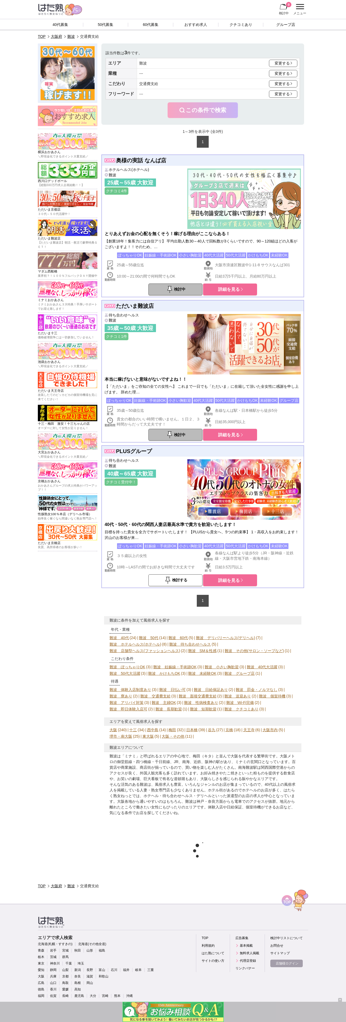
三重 (150, 970)
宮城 (65, 950)
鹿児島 (79, 996)
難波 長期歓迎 (168, 709)
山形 (89, 950)
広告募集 (241, 938)
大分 (93, 996)
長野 (89, 970)
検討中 (285, 8)
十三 (133, 730)
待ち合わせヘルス (124, 315)
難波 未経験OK (202, 673)
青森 (41, 950)
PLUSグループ (134, 451)
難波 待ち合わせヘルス (190, 644)
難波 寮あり (120, 696)
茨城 (53, 957)
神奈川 (55, 963)
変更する (282, 63)
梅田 (172, 730)
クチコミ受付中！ (121, 482)
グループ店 (285, 24)
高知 (77, 989)
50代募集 (106, 24)
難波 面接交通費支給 (198, 696)
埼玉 (81, 963)
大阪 (113, 730)
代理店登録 (248, 961)
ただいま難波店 (135, 306)
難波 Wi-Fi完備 (240, 702)
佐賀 (53, 996)
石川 (114, 970)
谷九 (211, 730)
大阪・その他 (173, 736)
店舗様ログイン (287, 963)
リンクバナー (245, 968)
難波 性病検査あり (201, 702)
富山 (102, 970)
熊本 (117, 996)
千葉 (68, 963)
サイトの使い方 (213, 961)
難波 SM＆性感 (202, 651)
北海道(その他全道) (92, 944)
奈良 (77, 976)
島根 (77, 983)
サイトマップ (280, 953)
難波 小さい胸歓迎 (222, 667)
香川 (53, 989)
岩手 (53, 950)
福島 (102, 950)
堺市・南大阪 (120, 736)
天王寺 (249, 730)
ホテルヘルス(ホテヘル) (129, 169)
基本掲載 (246, 945)
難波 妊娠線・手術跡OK (175, 667)
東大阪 (148, 736)
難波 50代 (148, 638)
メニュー (299, 9)
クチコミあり (240, 24)
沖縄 (129, 996)
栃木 (41, 957)
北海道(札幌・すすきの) (55, 944)
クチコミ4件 (116, 191)
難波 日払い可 (172, 689)
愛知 (41, 970)
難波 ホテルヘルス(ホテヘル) (135, 644)
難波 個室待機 (272, 696)
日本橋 (192, 730)
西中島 (152, 730)
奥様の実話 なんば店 (141, 160)
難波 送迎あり (237, 696)
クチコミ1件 (116, 336)
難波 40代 (119, 638)
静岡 (53, 970)
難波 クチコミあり (241, 709)
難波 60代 (178, 638)
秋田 (77, 950)
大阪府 (56, 36)
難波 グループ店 (239, 673)
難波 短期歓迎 (203, 709)
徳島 (41, 989)
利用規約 (208, 945)
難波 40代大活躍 (262, 667)
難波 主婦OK (164, 702)
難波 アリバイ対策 (126, 702)
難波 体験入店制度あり (130, 689)
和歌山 (103, 976)
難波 (71, 36)
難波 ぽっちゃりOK (127, 667)
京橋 (229, 730)
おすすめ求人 (195, 24)
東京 (41, 963)
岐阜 (138, 970)
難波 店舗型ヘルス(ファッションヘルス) (144, 651)
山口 (53, 983)
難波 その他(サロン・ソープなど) (254, 651)
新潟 (77, 970)
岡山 (89, 983)
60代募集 (150, 24)
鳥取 (65, 983)
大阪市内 (270, 730)
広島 (41, 983)
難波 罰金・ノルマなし (256, 689)
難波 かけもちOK (164, 673)
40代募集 (60, 24)
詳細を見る (229, 289)
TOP (42, 36)
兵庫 (53, 976)
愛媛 (65, 989)
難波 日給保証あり (211, 689)
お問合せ (276, 945)
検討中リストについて (286, 938)
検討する (179, 580)
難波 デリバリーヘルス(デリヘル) (225, 638)
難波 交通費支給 (155, 696)
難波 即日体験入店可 (128, 709)
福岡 (41, 996)
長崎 (65, 996)
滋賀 (89, 976)
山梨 (65, 970)
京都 (65, 976)
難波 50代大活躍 (124, 673)
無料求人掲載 (249, 953)
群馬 (65, 957)
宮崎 (105, 996)
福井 (126, 970)
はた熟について (213, 953)
